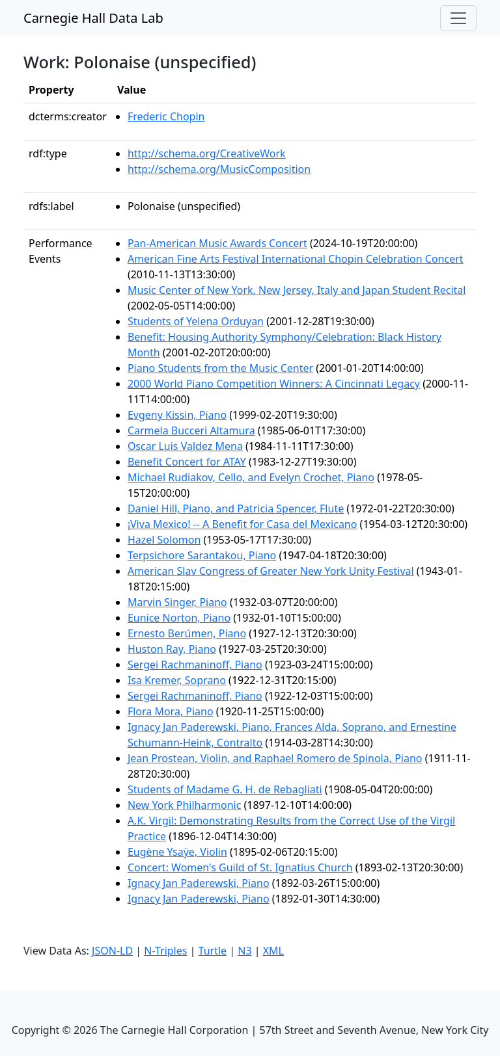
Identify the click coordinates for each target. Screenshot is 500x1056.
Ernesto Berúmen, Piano (187, 633)
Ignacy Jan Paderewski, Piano (199, 883)
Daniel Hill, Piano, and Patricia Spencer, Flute (236, 508)
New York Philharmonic (184, 805)
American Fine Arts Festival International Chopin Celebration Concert (296, 259)
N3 (244, 951)
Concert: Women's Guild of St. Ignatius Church (240, 867)
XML (273, 951)
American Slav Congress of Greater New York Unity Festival (271, 571)
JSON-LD (112, 951)
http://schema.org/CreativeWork (207, 153)
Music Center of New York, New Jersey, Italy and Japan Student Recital (297, 290)
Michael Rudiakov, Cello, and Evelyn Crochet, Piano (251, 477)
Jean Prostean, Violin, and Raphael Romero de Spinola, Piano (275, 758)
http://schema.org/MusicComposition (219, 169)
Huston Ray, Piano (172, 649)
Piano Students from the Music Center (220, 368)
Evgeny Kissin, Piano (177, 415)
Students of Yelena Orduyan (196, 321)
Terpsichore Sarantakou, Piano (202, 555)
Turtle (213, 951)
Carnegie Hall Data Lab (93, 18)
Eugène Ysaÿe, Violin (177, 852)
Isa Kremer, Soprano (177, 680)
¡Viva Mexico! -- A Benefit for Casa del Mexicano (242, 524)
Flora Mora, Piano (171, 711)
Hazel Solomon (164, 540)
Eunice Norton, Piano (179, 618)
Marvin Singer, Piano (177, 602)
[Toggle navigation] (458, 18)
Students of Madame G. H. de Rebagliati (225, 789)
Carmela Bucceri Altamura (191, 430)
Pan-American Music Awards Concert (217, 243)
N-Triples (165, 951)
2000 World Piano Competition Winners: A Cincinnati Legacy (274, 383)
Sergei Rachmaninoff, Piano (195, 664)
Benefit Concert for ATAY (187, 462)
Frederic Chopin (166, 116)
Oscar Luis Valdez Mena (185, 446)
